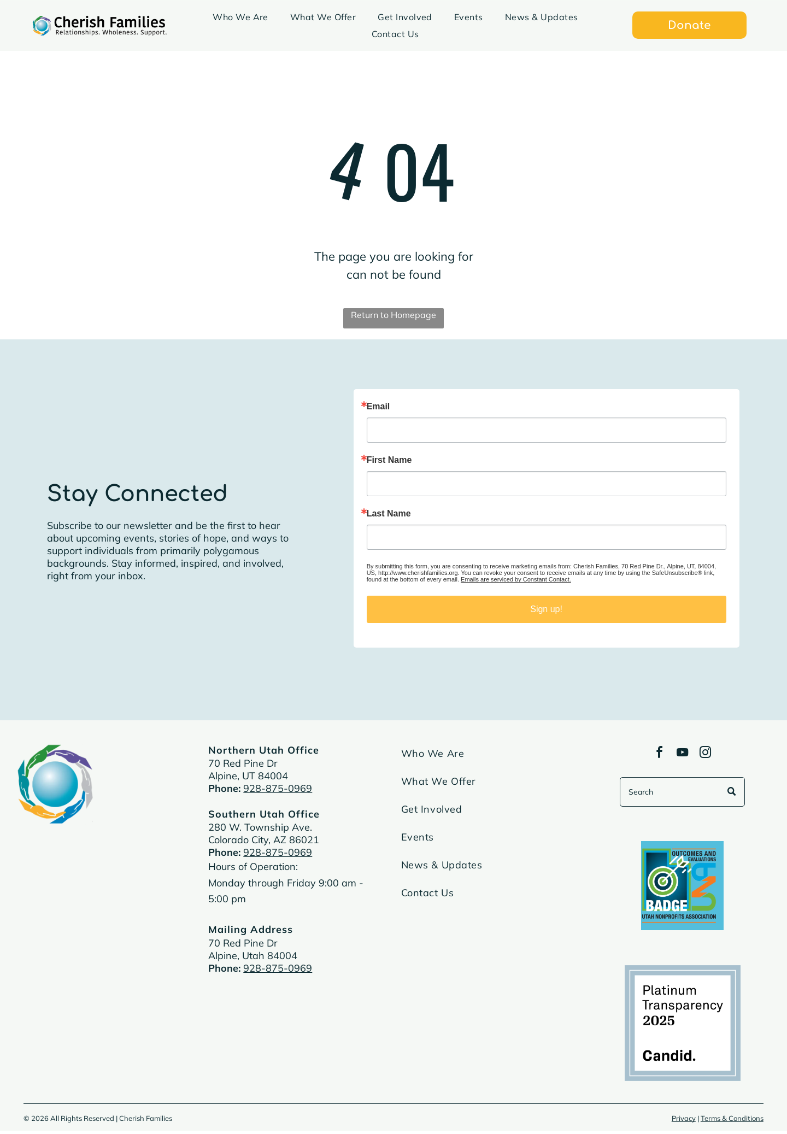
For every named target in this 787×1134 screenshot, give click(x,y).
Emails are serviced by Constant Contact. (516, 579)
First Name (389, 460)
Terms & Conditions (732, 1121)
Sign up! (546, 609)
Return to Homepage (393, 314)
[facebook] (656, 755)
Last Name (389, 513)
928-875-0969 (277, 788)
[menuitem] (240, 17)
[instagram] (708, 755)
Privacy (684, 1121)
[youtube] (682, 755)
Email (378, 406)
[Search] (682, 795)
